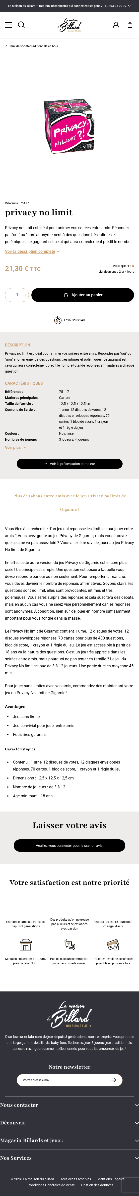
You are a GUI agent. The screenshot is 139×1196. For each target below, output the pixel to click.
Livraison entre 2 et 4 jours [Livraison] (116, 271)
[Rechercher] (21, 24)
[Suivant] (135, 125)
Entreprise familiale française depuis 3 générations (25, 914)
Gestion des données (97, 1185)
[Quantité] (17, 295)
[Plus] (25, 295)
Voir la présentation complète (69, 464)
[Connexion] (116, 25)
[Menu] (8, 24)
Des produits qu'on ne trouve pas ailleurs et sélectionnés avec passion (69, 913)
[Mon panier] (130, 25)
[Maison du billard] (69, 25)
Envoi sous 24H (69, 320)
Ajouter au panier (83, 295)
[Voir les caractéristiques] (16, 447)
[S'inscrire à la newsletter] (114, 1080)
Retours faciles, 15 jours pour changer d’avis (113, 914)
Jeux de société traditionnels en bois (31, 46)
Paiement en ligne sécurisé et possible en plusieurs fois (113, 951)
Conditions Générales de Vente (51, 1185)
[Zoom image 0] (69, 125)
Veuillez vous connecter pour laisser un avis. (69, 846)
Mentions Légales (111, 1179)
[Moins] (8, 295)
